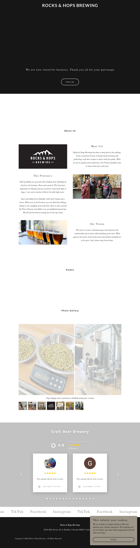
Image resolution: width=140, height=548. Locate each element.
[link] (70, 6)
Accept (114, 539)
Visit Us (70, 82)
